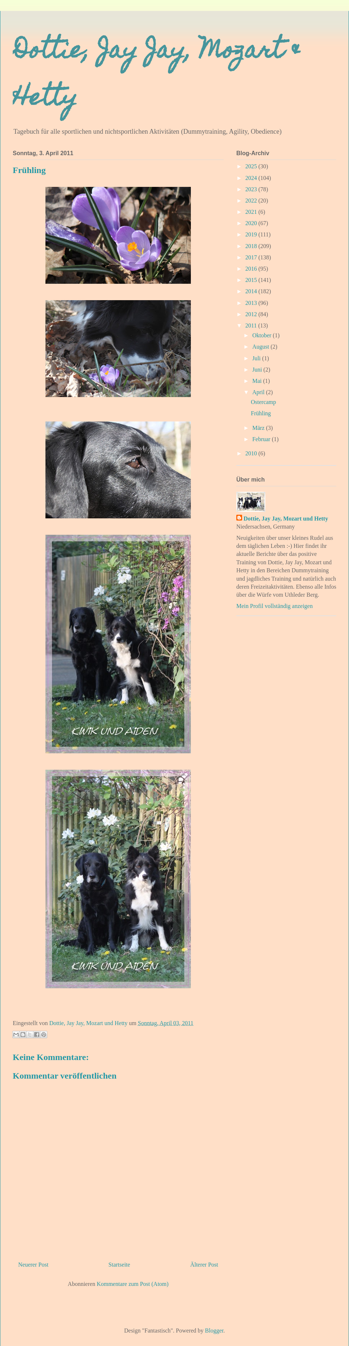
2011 (251, 325)
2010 (251, 453)
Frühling (261, 413)
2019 (251, 234)
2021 (251, 212)
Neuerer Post (33, 1264)
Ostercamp (263, 402)
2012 (251, 314)
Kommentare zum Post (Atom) (133, 1284)
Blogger (214, 1330)
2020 (251, 223)
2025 (251, 166)
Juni (258, 369)
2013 (251, 303)
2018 (251, 246)
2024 (251, 178)
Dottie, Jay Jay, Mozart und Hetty (286, 518)
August (261, 347)
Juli (257, 358)
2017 (251, 257)
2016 (251, 269)
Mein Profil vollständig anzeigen (274, 606)
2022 (251, 200)
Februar (262, 439)
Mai (257, 381)
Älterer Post (204, 1264)
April (259, 392)
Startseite (119, 1264)
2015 (251, 280)
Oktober (262, 335)
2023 (251, 189)
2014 (251, 291)
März (259, 428)
